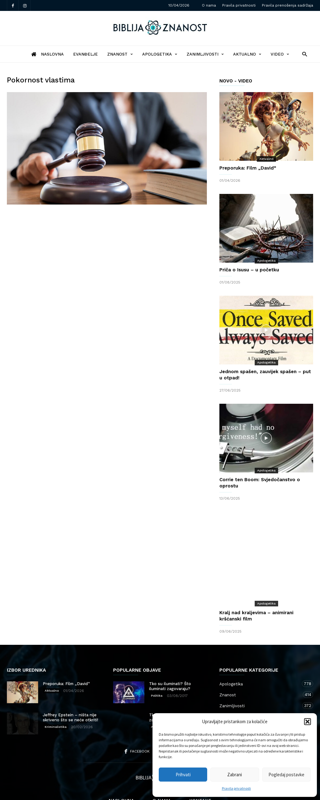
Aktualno (247, 54)
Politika (156, 670)
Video (280, 54)
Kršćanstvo (260, 702)
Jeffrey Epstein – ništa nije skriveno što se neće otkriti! (70, 692)
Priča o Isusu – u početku (249, 270)
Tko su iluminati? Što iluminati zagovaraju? (170, 661)
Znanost (120, 54)
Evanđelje (85, 54)
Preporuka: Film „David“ (247, 168)
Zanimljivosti (205, 54)
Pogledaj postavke (286, 775)
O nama (209, 5)
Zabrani (234, 775)
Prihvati (183, 775)
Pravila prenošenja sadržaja (287, 5)
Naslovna (121, 775)
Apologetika (159, 54)
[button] (307, 722)
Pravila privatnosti (236, 788)
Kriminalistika (56, 702)
